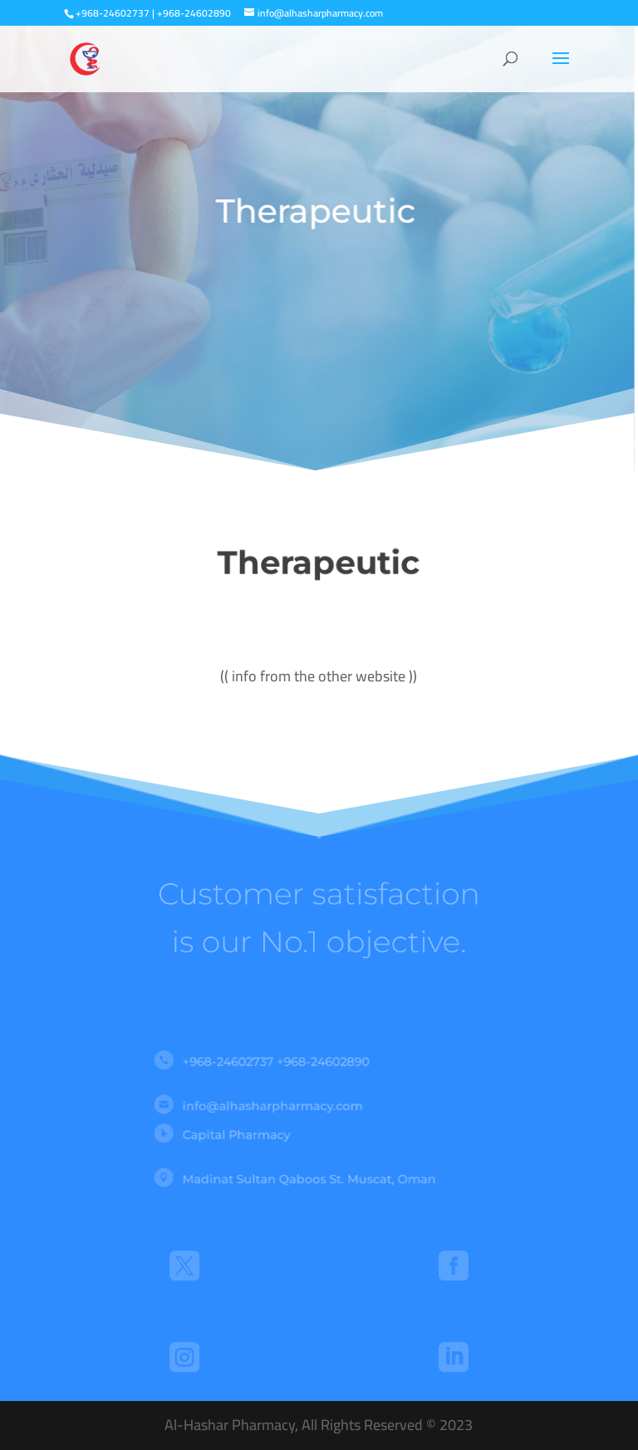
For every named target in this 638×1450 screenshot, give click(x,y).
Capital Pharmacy (252, 1133)
